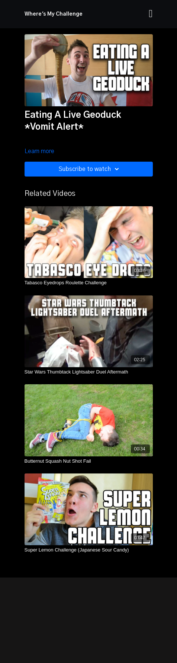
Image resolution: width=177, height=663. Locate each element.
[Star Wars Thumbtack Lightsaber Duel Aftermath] (89, 372)
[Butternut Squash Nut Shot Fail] (89, 461)
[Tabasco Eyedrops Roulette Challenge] (89, 283)
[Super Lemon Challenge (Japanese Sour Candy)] (89, 550)
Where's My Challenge (54, 14)
